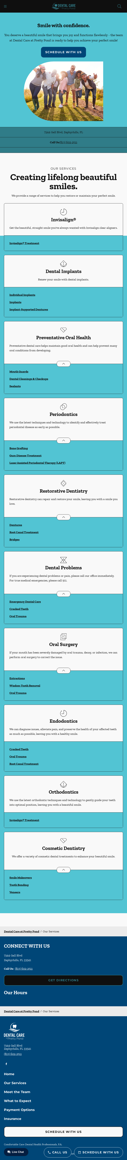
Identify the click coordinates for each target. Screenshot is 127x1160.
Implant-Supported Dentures (28, 309)
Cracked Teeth (18, 609)
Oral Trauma (17, 616)
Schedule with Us (63, 52)
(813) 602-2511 (68, 142)
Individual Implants (22, 295)
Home (9, 1074)
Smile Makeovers (20, 877)
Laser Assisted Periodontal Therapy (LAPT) (37, 463)
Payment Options (19, 1110)
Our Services (15, 1083)
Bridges (14, 539)
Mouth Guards (18, 371)
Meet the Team (17, 1092)
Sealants (15, 386)
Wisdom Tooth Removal (24, 685)
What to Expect (17, 1101)
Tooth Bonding (19, 885)
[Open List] (63, 364)
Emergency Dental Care (25, 601)
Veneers (14, 892)
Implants (15, 302)
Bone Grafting (18, 448)
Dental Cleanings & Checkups (28, 379)
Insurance (12, 1119)
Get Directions (63, 980)
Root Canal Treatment (24, 532)
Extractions (17, 678)
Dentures (15, 525)
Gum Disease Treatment (25, 455)
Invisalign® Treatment (24, 243)
